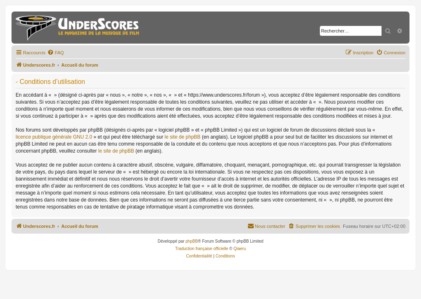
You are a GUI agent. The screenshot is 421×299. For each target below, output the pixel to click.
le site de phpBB (182, 137)
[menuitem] (55, 53)
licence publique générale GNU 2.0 (54, 137)
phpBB (191, 241)
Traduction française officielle (201, 248)
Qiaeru (240, 248)
